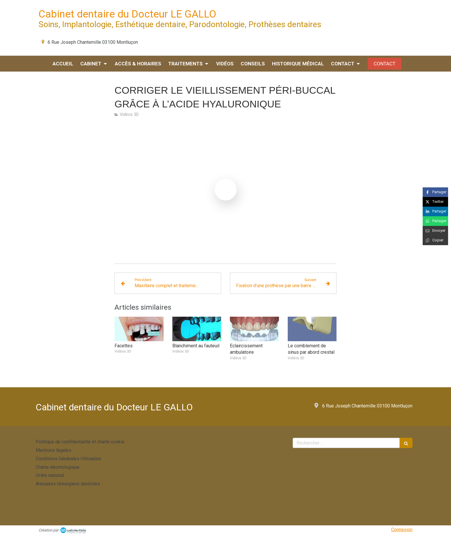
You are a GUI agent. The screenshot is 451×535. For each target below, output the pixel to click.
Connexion (401, 529)
